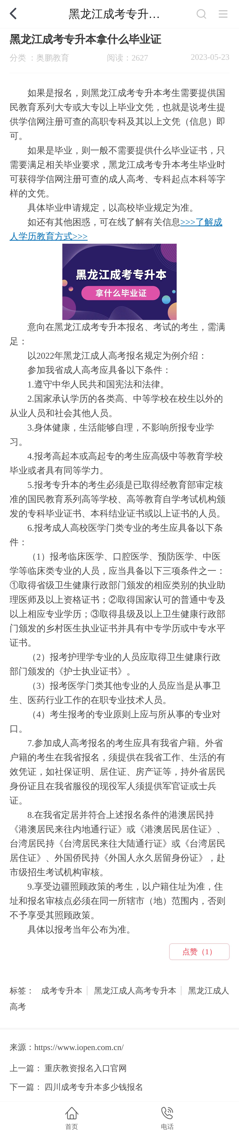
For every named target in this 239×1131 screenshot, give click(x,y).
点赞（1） (199, 951)
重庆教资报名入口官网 (86, 1068)
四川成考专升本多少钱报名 (94, 1087)
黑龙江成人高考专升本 (135, 990)
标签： (22, 990)
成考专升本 (61, 990)
